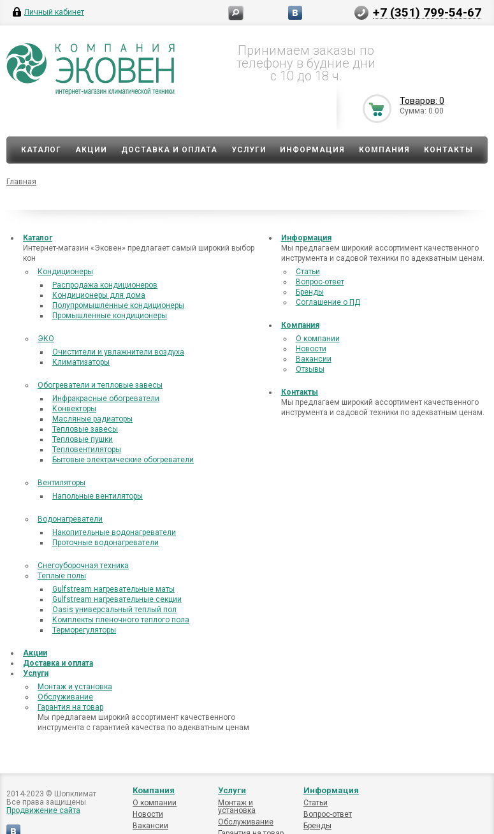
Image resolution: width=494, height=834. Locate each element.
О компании (318, 338)
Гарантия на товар (70, 707)
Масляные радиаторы (92, 418)
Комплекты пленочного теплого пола (120, 619)
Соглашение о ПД (328, 302)
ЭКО (46, 338)
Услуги (248, 149)
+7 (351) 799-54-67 (427, 12)
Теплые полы (62, 575)
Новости (311, 348)
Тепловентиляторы (86, 449)
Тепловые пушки (82, 439)
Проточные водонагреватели (105, 542)
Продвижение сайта (43, 810)
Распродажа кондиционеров (104, 285)
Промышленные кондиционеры (109, 315)
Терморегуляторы (84, 630)
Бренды (310, 292)
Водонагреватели (70, 519)
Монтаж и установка (75, 686)
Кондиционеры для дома (98, 295)
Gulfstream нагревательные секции (117, 599)
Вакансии (313, 359)
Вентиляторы (61, 482)
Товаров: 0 (422, 101)
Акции (91, 149)
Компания (384, 149)
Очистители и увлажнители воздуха (118, 352)
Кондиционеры (65, 271)
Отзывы (310, 369)
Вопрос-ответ (320, 281)
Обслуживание (65, 696)
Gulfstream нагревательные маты (113, 589)
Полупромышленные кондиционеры (118, 305)
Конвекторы (74, 408)
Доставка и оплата (169, 149)
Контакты (448, 149)
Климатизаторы (81, 362)
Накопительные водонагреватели (114, 532)
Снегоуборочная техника (83, 565)
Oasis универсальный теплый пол (114, 609)
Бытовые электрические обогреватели (123, 459)
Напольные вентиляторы (97, 496)
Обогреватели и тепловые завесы (100, 385)
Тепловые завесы (85, 429)
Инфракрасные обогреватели (105, 398)
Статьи (308, 271)
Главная (21, 181)
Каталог (41, 149)
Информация (312, 149)
